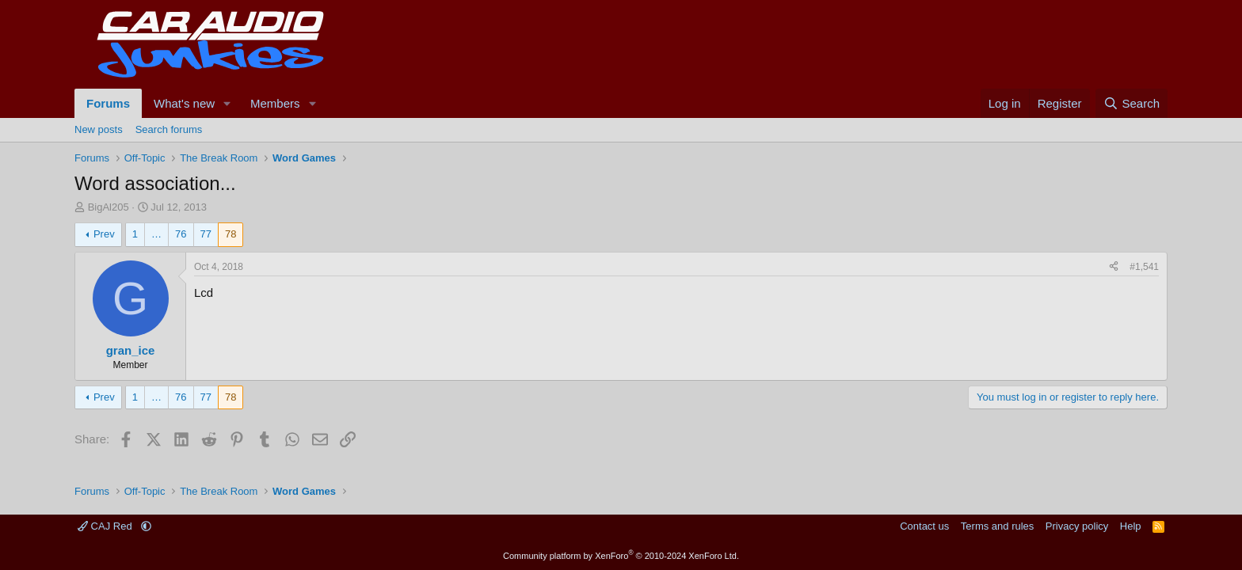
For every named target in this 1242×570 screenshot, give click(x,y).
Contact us (924, 526)
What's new (184, 103)
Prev (104, 234)
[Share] (1113, 267)
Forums (108, 103)
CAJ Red (106, 526)
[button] (227, 103)
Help (1130, 526)
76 (180, 234)
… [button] (156, 234)
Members (275, 103)
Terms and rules (997, 526)
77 (205, 234)
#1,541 (1144, 266)
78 (230, 234)
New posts (98, 129)
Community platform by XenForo (621, 555)
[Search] (1131, 103)
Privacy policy (1077, 526)
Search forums (169, 129)
